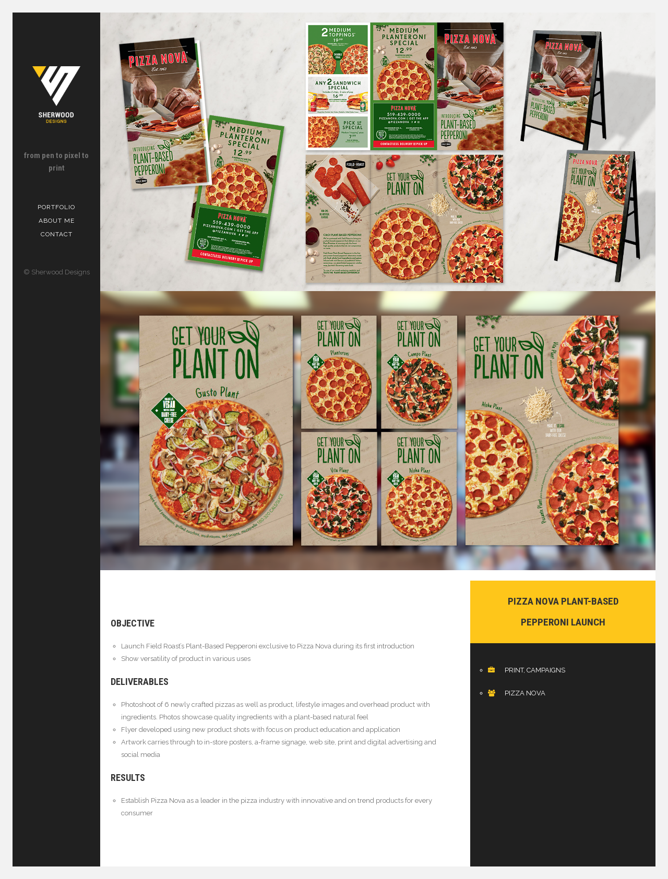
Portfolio (56, 207)
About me (57, 220)
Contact (57, 234)
